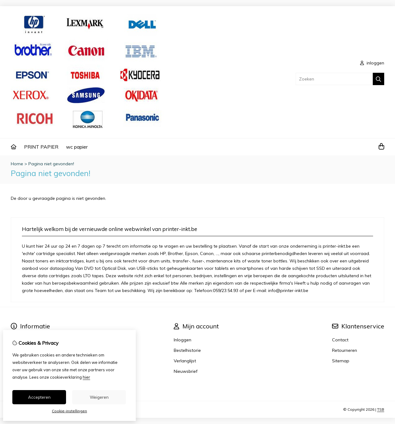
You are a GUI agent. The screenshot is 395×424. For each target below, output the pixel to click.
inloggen (372, 63)
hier (86, 377)
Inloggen (182, 340)
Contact (340, 340)
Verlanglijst (185, 361)
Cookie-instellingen (69, 411)
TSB (380, 409)
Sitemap (340, 361)
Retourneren (344, 350)
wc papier (77, 147)
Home (17, 164)
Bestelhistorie (187, 350)
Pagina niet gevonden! (51, 164)
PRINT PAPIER (41, 147)
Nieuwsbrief (186, 371)
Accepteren (39, 397)
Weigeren (99, 397)
